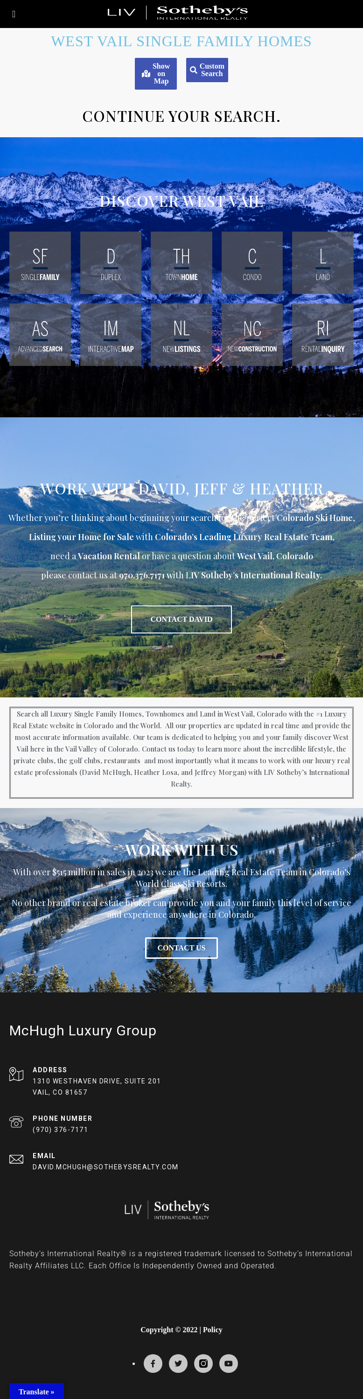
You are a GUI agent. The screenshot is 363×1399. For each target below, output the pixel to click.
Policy (213, 1330)
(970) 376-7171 (60, 1129)
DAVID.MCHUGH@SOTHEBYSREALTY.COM (106, 1167)
